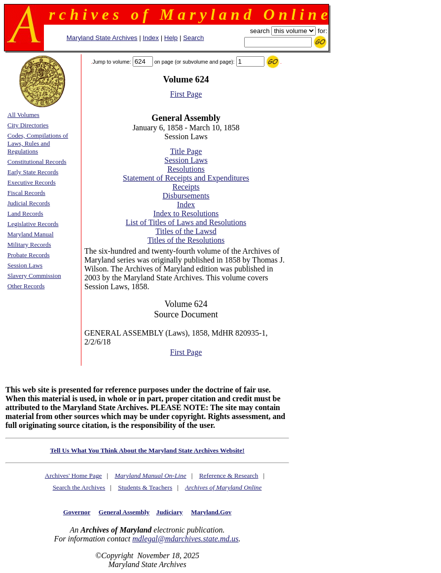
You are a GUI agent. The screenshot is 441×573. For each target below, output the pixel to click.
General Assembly (124, 512)
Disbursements (185, 195)
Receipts (186, 187)
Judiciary (169, 512)
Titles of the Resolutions (185, 240)
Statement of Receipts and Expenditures (186, 178)
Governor (76, 512)
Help (171, 37)
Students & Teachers (145, 487)
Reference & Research (228, 475)
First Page (186, 94)
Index (151, 37)
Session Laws (186, 160)
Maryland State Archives (102, 37)
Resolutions (186, 169)
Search (193, 37)
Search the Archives (79, 487)
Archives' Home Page (73, 475)
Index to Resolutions (186, 213)
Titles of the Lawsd (185, 231)
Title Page (186, 151)
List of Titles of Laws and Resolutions (186, 222)
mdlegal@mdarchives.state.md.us (185, 539)
